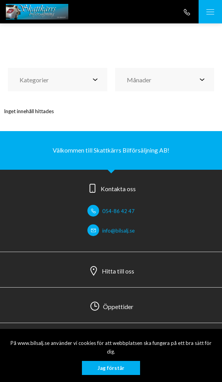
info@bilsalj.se (111, 230)
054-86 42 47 (111, 211)
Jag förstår (111, 368)
